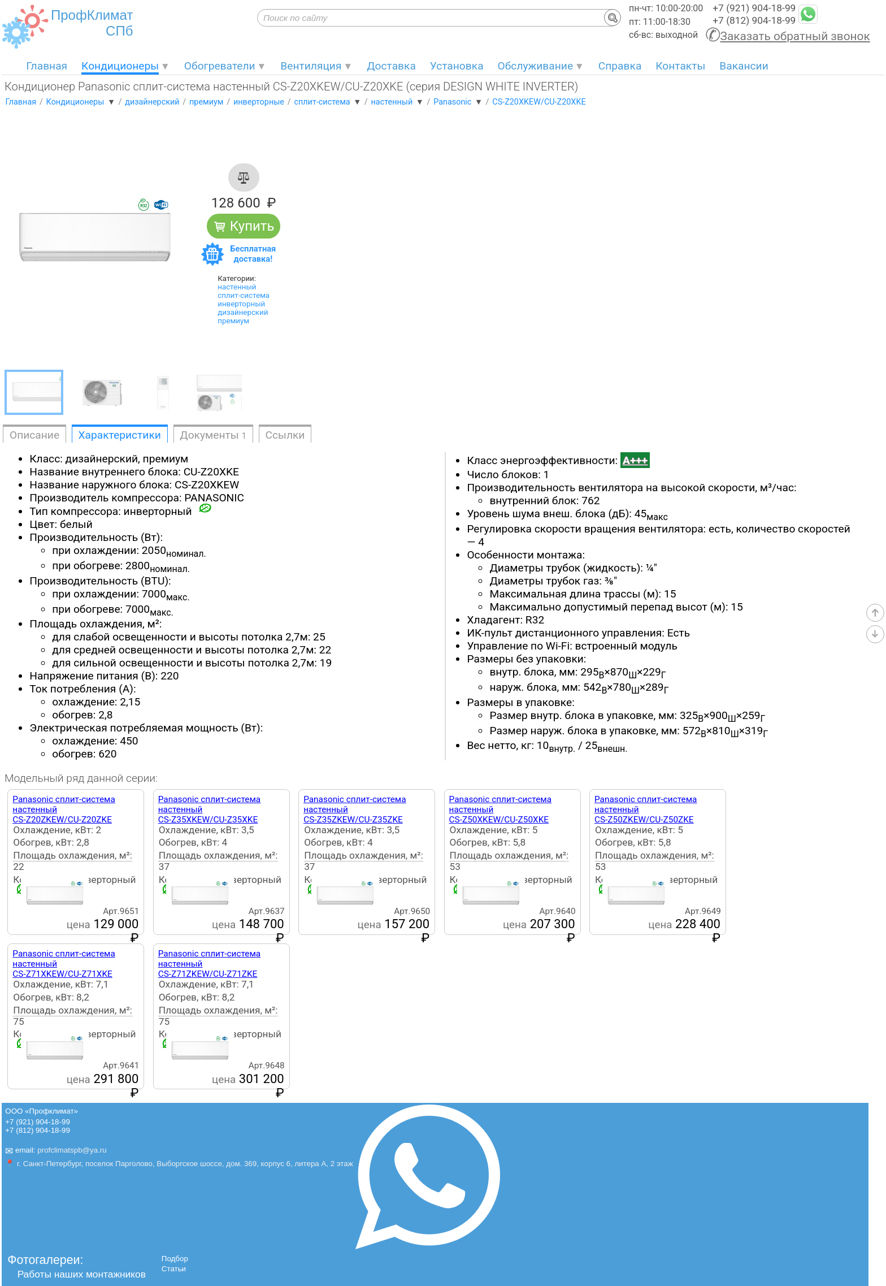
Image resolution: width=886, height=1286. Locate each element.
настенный (237, 287)
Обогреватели (219, 65)
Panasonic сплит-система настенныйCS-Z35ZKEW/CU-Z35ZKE (354, 809)
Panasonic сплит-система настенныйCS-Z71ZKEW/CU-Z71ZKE (209, 964)
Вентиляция (310, 65)
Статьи (174, 1269)
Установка (457, 65)
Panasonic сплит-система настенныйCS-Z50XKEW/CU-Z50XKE (500, 809)
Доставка (391, 65)
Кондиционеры (120, 65)
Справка (620, 65)
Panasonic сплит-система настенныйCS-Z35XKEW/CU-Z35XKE (209, 809)
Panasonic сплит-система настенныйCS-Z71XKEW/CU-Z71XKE (63, 964)
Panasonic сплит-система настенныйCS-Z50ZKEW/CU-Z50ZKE (645, 809)
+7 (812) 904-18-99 (754, 20)
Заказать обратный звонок (795, 36)
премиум (233, 321)
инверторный (241, 304)
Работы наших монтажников (82, 1274)
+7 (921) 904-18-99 (754, 8)
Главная (46, 65)
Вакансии (743, 65)
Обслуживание (536, 65)
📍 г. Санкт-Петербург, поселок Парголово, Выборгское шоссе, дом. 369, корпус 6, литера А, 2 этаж (179, 1163)
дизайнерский (243, 312)
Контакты (680, 65)
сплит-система (244, 295)
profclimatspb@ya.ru (71, 1150)
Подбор (175, 1258)
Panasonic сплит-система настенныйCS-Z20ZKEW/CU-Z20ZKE (63, 809)
